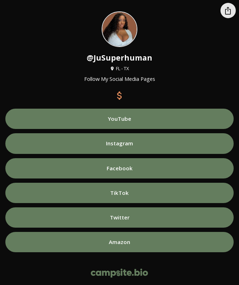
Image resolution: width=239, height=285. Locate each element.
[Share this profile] (228, 10)
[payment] (119, 95)
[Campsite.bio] (119, 273)
